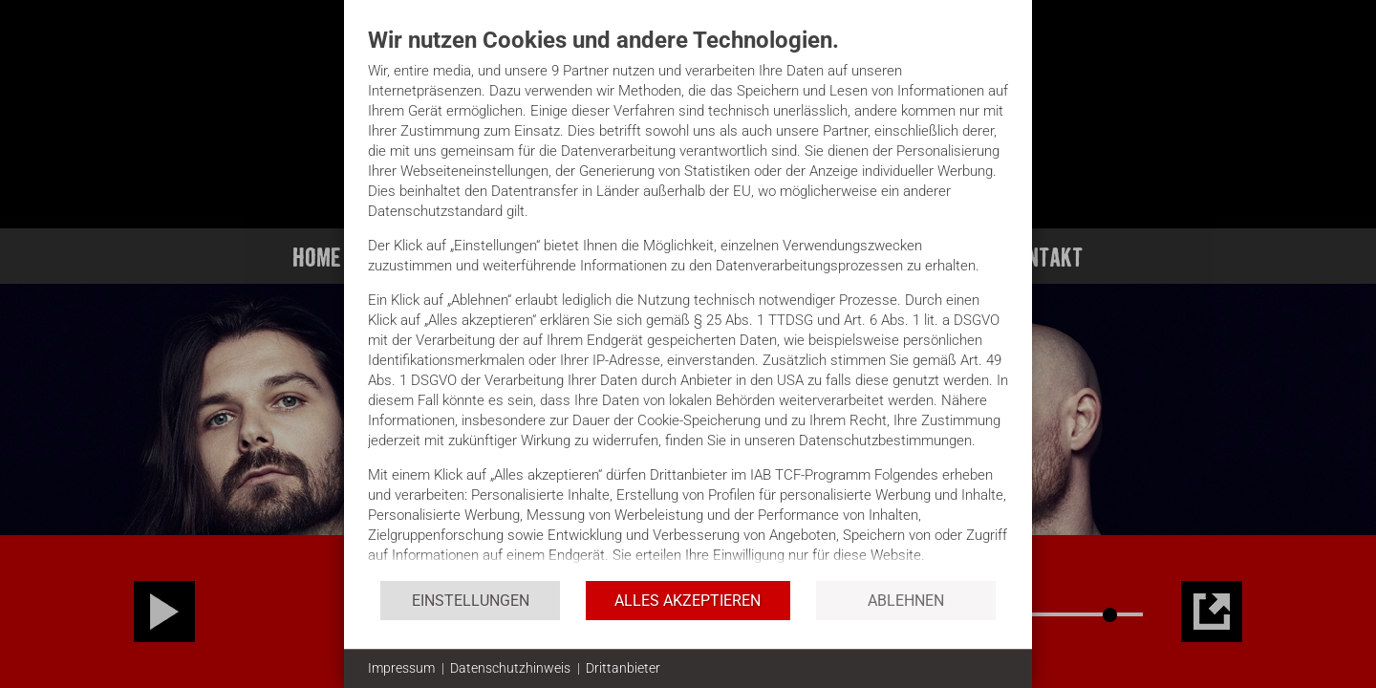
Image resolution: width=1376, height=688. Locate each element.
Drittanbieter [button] (623, 668)
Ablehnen (906, 600)
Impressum (401, 668)
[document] (688, 302)
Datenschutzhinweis (510, 668)
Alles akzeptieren (687, 600)
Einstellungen (470, 600)
